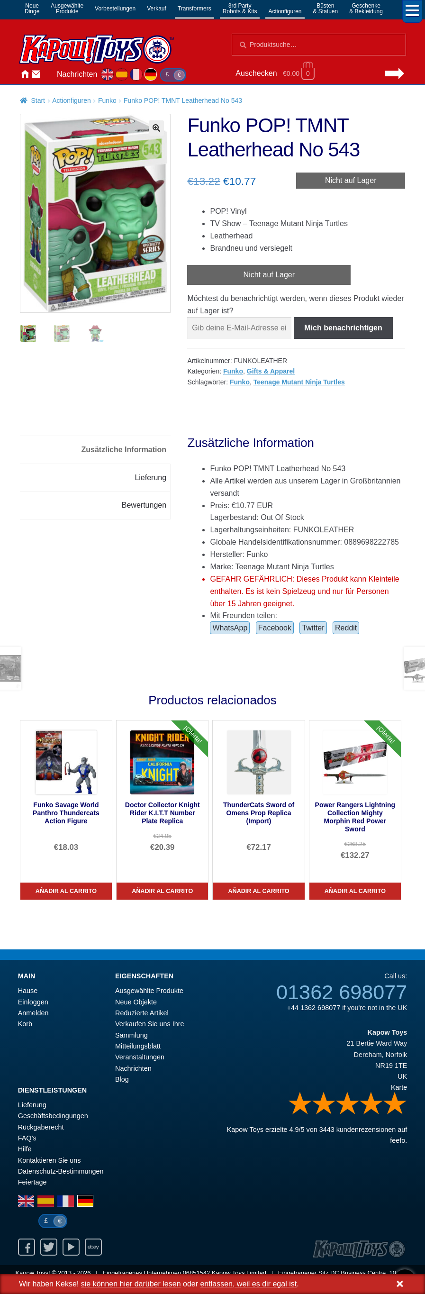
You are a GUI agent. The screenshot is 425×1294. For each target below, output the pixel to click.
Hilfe (25, 1149)
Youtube (71, 1247)
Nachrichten (77, 74)
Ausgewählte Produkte (149, 990)
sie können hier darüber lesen (131, 1284)
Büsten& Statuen (325, 8)
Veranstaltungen (139, 1057)
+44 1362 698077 (313, 1008)
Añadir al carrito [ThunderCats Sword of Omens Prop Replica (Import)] (258, 891)
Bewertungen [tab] (144, 505)
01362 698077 (341, 992)
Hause (24, 74)
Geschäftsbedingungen (53, 1116)
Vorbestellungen (115, 8)
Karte (399, 1087)
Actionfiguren (284, 11)
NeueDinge (32, 8)
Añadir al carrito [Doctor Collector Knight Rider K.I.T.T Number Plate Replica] (162, 891)
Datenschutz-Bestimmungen (61, 1171)
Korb (25, 1024)
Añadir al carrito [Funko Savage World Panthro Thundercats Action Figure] (66, 891)
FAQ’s (27, 1138)
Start (38, 100)
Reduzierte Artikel (142, 1013)
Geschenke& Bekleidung (366, 8)
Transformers (194, 8)
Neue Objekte (136, 1002)
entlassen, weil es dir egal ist (248, 1284)
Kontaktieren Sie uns (36, 74)
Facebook (274, 628)
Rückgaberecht (41, 1127)
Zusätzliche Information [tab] (124, 450)
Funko (107, 100)
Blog (122, 1079)
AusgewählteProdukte (67, 8)
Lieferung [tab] (150, 478)
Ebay (93, 1247)
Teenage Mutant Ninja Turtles (299, 382)
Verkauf (156, 8)
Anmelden (47, 74)
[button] (156, 128)
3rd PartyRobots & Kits (240, 8)
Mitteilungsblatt (138, 1046)
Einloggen (33, 1002)
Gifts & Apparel (271, 371)
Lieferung (32, 1105)
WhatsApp (229, 628)
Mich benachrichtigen (343, 328)
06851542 (196, 1272)
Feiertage (32, 1182)
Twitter (313, 628)
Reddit (346, 628)
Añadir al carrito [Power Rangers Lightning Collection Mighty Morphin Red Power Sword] (355, 891)
